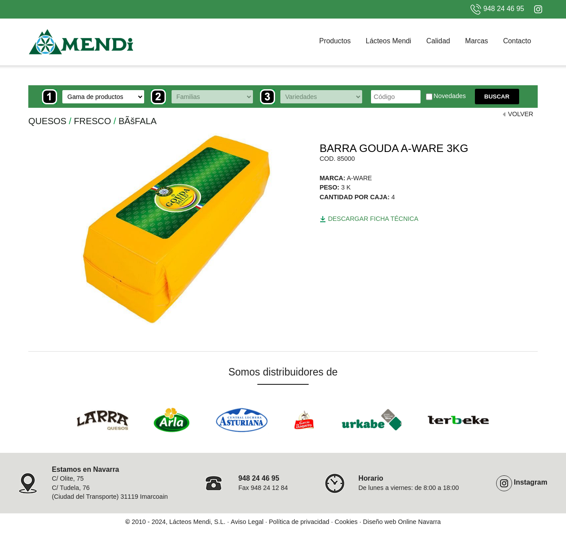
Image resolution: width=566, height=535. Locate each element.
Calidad (438, 41)
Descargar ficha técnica (369, 218)
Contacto (517, 41)
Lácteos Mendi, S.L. (197, 521)
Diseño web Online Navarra (402, 521)
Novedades (446, 97)
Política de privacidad (299, 521)
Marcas (476, 41)
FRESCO (92, 121)
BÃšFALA (138, 121)
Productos (335, 41)
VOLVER (520, 114)
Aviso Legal (247, 521)
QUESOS (47, 121)
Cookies (346, 521)
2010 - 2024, (150, 521)
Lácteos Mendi (388, 41)
